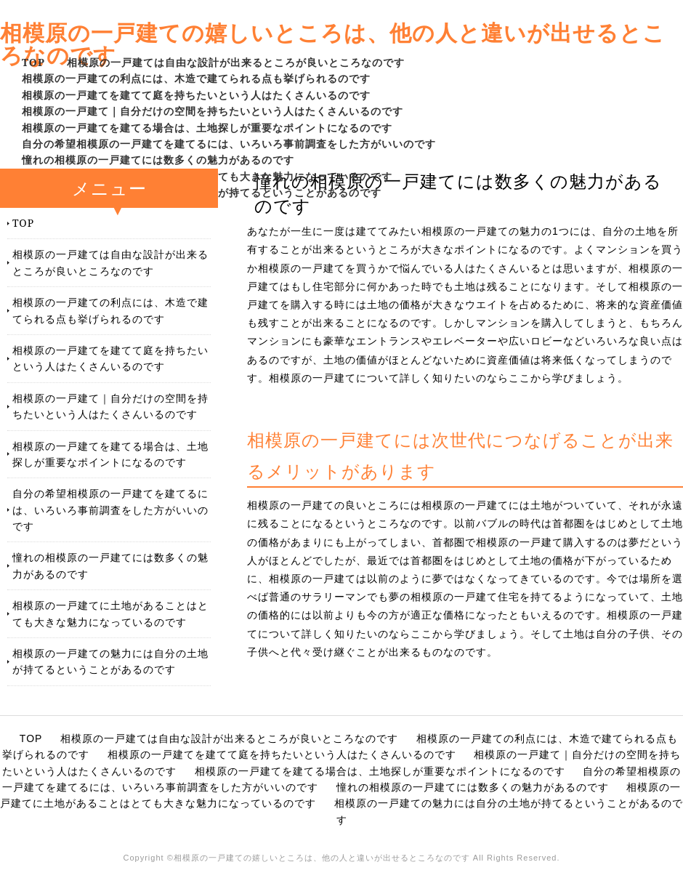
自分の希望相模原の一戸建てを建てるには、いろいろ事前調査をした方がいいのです (229, 143)
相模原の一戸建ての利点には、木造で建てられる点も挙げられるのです (196, 78)
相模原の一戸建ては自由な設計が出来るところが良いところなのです (236, 62)
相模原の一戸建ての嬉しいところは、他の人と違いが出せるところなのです (333, 43)
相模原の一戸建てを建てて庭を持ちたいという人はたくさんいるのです (196, 95)
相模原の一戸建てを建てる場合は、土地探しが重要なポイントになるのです (207, 127)
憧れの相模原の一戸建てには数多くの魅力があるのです (158, 159)
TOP (33, 62)
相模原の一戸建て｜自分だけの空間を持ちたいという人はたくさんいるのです (212, 111)
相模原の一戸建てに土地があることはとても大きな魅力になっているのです (110, 613)
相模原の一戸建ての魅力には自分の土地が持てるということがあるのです (110, 661)
